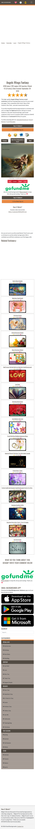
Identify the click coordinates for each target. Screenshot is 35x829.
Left (10, 181)
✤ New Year (6, 690)
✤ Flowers (6, 759)
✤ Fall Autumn (7, 743)
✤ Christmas (6, 727)
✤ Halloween (6, 719)
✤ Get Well (6, 666)
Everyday (9, 43)
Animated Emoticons (22, 119)
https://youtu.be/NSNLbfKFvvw (18, 212)
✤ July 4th (5, 714)
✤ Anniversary (7, 646)
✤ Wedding (6, 658)
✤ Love (5, 670)
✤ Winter (5, 747)
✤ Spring (5, 734)
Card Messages (11, 121)
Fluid (25, 181)
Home (3, 43)
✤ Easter (5, 702)
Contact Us (20, 826)
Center (15, 181)
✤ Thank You (6, 678)
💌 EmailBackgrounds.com (20, 178)
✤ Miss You (6, 674)
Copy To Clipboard (17, 126)
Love (14, 43)
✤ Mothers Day (7, 706)
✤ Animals (6, 755)
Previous (5, 141)
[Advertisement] (17, 23)
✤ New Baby (6, 654)
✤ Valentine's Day (8, 694)
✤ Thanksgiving (7, 723)
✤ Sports (5, 767)
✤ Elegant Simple (7, 682)
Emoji (30, 119)
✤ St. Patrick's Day (8, 698)
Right (20, 181)
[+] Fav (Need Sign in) (17, 130)
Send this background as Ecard (17, 141)
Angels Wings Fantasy (24, 43)
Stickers (3, 121)
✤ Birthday (6, 650)
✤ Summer (6, 739)
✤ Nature (5, 763)
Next (30, 141)
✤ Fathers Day (7, 710)
